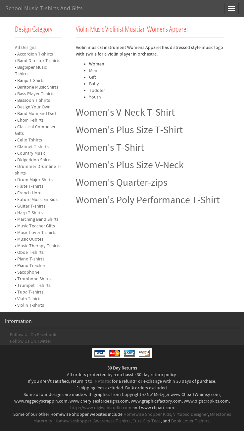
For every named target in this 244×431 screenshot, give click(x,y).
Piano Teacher (31, 266)
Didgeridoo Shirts (34, 160)
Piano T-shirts (30, 259)
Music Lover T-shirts (36, 233)
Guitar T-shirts (31, 206)
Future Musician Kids (37, 200)
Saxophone (28, 272)
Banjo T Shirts (30, 81)
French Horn (29, 193)
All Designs (25, 48)
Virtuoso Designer (190, 414)
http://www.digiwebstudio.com (100, 408)
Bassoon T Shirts (33, 100)
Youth (95, 97)
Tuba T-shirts (30, 292)
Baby (94, 84)
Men (93, 71)
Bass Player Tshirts (35, 94)
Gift (92, 77)
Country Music (31, 153)
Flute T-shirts (30, 186)
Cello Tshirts (29, 140)
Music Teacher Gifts (36, 226)
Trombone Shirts (34, 279)
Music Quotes (30, 239)
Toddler (97, 91)
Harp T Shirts (30, 213)
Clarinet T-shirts (33, 147)
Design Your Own (34, 107)
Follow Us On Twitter (30, 341)
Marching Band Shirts (38, 219)
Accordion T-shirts (35, 54)
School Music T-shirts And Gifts (44, 8)
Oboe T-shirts (30, 252)
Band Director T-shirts (38, 61)
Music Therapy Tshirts (38, 246)
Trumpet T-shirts (34, 286)
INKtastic (102, 381)
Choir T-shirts (30, 120)
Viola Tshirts (29, 299)
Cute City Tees (146, 421)
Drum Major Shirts (35, 180)
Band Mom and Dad (36, 114)
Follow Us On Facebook (33, 335)
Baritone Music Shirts (37, 87)
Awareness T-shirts (111, 421)
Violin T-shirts (30, 305)
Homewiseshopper (72, 421)
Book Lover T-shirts (190, 421)
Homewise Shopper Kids (147, 414)
